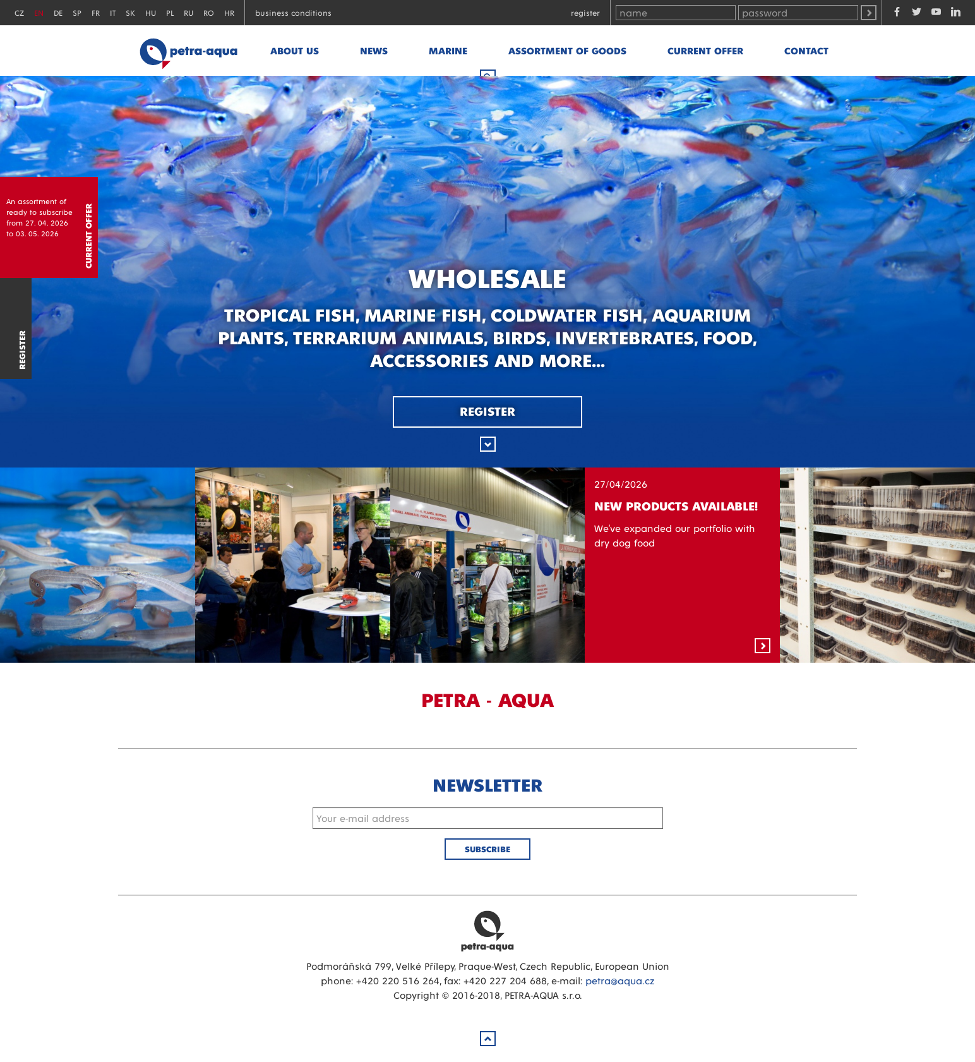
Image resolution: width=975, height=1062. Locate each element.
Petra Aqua (487, 930)
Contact (806, 50)
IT (113, 12)
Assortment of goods (567, 50)
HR (229, 12)
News (374, 50)
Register (585, 12)
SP (77, 12)
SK (130, 12)
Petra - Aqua (188, 50)
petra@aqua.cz (619, 980)
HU (150, 12)
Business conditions (293, 12)
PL (170, 12)
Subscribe (487, 848)
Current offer (705, 50)
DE (58, 12)
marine (448, 50)
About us (294, 50)
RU (188, 12)
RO (208, 12)
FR (96, 12)
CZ (19, 12)
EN (39, 12)
